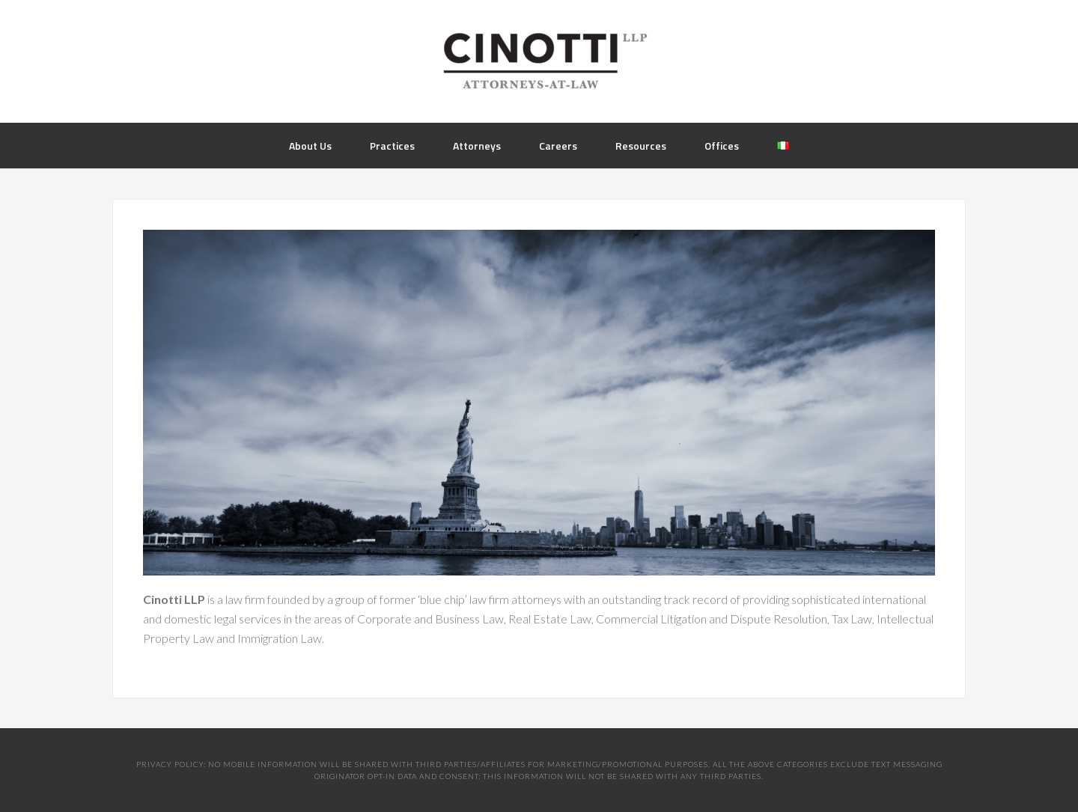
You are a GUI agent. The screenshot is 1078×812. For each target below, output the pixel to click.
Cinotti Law (539, 60)
